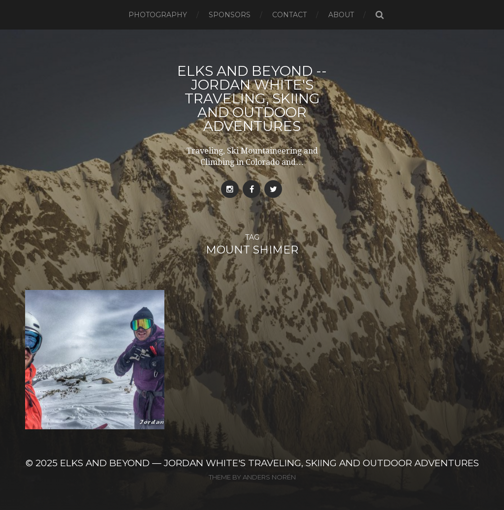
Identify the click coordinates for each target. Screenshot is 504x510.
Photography (157, 14)
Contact (289, 14)
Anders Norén (269, 477)
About (341, 14)
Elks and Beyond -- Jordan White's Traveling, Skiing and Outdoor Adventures (252, 98)
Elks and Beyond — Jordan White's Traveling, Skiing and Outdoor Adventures (269, 463)
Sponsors (230, 14)
